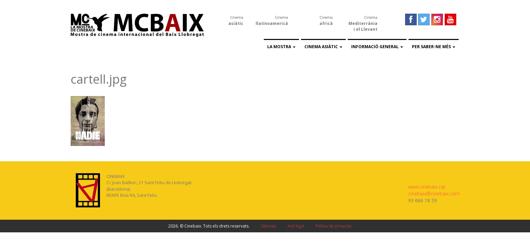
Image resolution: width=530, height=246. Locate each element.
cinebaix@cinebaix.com (434, 193)
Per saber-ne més (433, 47)
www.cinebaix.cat (426, 186)
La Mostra (281, 47)
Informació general (377, 47)
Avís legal (295, 226)
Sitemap (268, 226)
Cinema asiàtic (323, 47)
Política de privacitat (333, 226)
